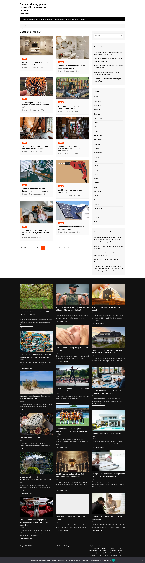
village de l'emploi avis (101, 266)
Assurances (98, 105)
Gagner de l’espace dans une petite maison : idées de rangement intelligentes (72, 148)
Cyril (60, 195)
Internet (96, 157)
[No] (143, 560)
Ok (113, 560)
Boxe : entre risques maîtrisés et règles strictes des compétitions (106, 73)
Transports (97, 217)
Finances (97, 131)
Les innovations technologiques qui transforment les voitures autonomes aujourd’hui (34, 522)
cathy (24, 237)
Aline (60, 232)
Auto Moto (97, 109)
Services (96, 204)
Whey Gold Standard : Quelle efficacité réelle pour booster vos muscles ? (108, 53)
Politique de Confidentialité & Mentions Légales (36, 19)
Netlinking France (99, 246)
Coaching (97, 114)
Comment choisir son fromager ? (32, 438)
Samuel (25, 110)
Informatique (98, 152)
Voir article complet (26, 327)
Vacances (97, 221)
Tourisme (97, 213)
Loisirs (96, 174)
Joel (60, 71)
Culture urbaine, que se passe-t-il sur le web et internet (33, 7)
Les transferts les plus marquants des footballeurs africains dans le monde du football (71, 431)
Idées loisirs (98, 139)
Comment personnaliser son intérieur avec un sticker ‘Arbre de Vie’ (35, 104)
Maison (25, 58)
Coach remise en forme (101, 253)
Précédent (24, 247)
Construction (98, 118)
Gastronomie (98, 135)
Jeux (95, 161)
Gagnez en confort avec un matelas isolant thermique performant (108, 60)
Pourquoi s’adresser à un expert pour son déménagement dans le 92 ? (35, 232)
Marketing (97, 182)
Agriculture (97, 101)
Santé (96, 200)
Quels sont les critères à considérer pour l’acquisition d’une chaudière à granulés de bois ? (108, 268)
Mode (95, 187)
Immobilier (97, 144)
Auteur (96, 259)
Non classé (97, 191)
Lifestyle (96, 170)
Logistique (93, 555)
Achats (96, 96)
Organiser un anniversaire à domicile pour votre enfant (107, 80)
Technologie (98, 208)
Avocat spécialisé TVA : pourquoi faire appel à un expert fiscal (108, 66)
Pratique (96, 195)
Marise (24, 67)
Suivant (67, 247)
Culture (96, 122)
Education (97, 127)
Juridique (97, 165)
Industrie (96, 148)
